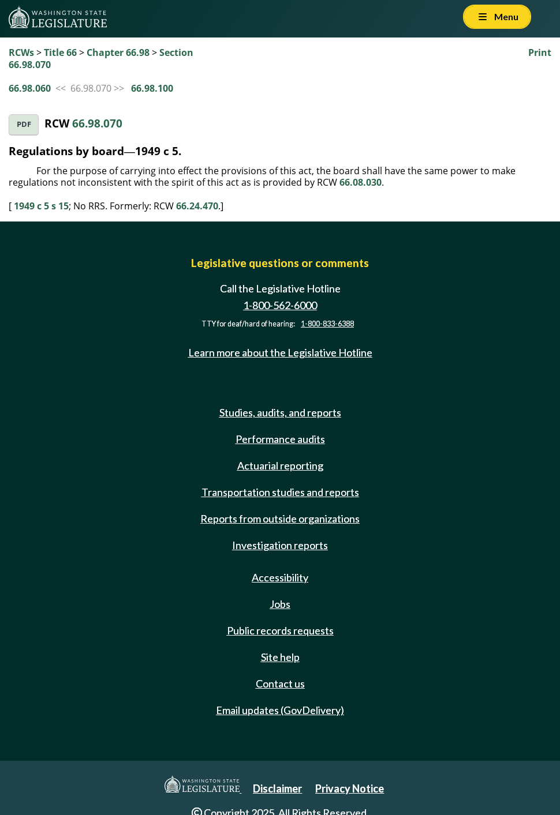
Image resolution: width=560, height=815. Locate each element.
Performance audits (280, 439)
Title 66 (60, 52)
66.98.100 (152, 88)
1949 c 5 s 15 (41, 206)
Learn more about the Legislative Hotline (280, 352)
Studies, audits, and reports (280, 412)
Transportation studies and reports (280, 492)
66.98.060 (30, 88)
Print (539, 52)
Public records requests (280, 630)
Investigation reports (280, 545)
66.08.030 (360, 182)
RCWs (21, 52)
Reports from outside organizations (280, 518)
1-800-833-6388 (327, 324)
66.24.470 (197, 206)
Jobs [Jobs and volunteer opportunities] (280, 604)
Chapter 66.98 (118, 52)
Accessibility (280, 577)
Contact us (280, 683)
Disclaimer (277, 788)
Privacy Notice (349, 788)
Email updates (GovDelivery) (280, 710)
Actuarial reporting (280, 465)
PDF (24, 124)
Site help (280, 657)
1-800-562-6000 (280, 305)
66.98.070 (97, 123)
